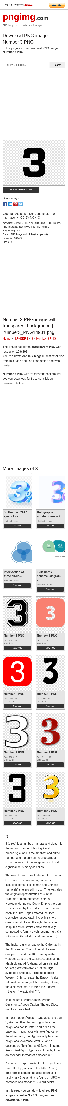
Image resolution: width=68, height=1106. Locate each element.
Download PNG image (21, 189)
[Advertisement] (34, 105)
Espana (28, 4)
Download (17, 525)
